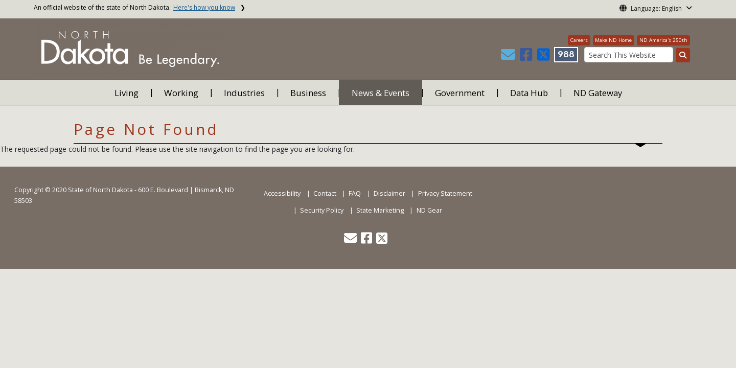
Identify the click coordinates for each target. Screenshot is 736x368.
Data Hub (529, 93)
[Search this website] (683, 55)
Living (126, 93)
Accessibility (282, 193)
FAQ (355, 193)
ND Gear (429, 210)
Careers (579, 40)
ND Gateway (597, 93)
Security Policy (321, 210)
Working (181, 93)
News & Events (380, 93)
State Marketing (380, 210)
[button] (509, 57)
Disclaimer (389, 193)
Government (460, 93)
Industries (244, 93)
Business (308, 93)
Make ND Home (613, 40)
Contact (324, 193)
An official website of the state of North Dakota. (134, 7)
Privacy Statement (445, 193)
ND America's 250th (663, 40)
